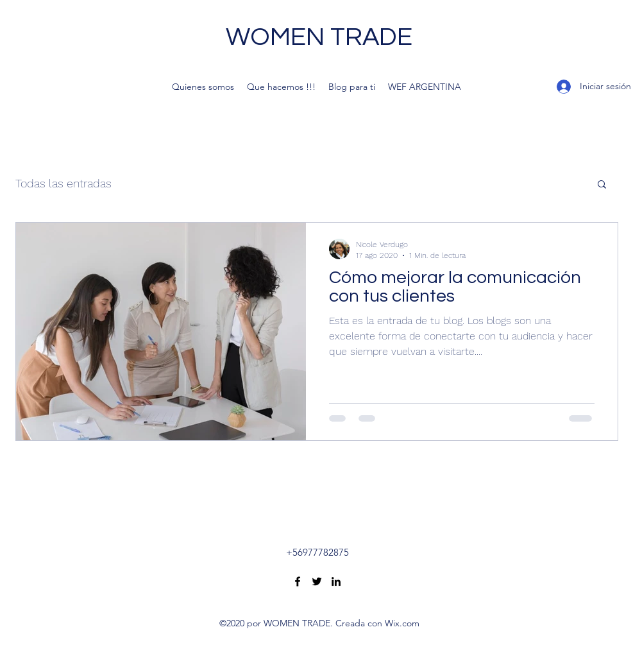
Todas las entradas (63, 183)
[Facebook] (297, 581)
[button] (602, 185)
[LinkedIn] (336, 581)
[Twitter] (316, 581)
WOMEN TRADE (319, 37)
